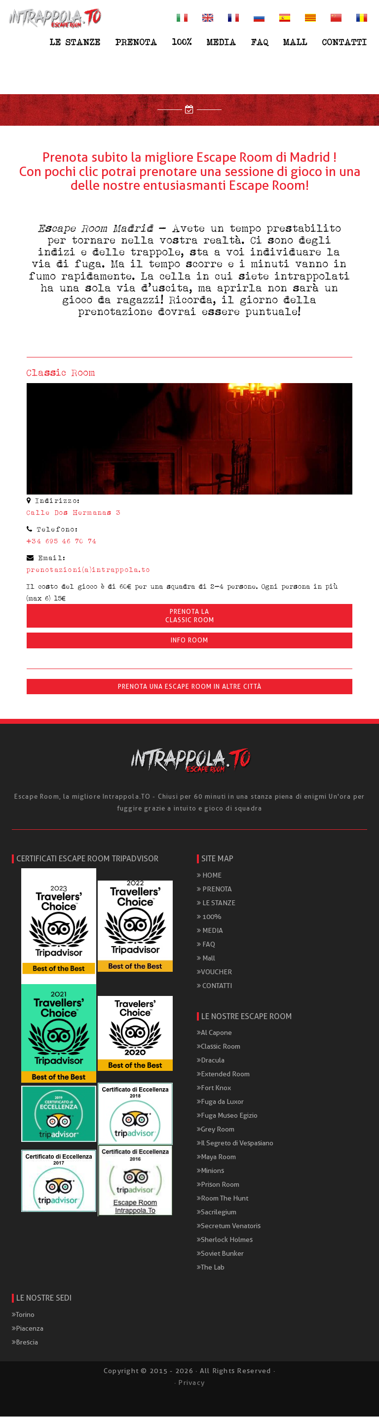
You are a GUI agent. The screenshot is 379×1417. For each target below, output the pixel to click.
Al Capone (214, 1033)
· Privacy (189, 1383)
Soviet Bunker (220, 1254)
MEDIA (221, 42)
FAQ (259, 42)
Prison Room (218, 1185)
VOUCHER (214, 972)
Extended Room (223, 1074)
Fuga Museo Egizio (227, 1116)
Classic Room (218, 1047)
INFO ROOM (189, 640)
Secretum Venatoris (229, 1226)
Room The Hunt (222, 1199)
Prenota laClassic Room (189, 616)
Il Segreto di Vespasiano (235, 1143)
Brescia (25, 1342)
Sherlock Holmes (225, 1240)
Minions (210, 1171)
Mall (295, 42)
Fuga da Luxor (220, 1102)
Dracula (211, 1060)
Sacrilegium (216, 1212)
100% (182, 42)
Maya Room (216, 1157)
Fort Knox (214, 1088)
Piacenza (27, 1329)
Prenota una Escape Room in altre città (190, 687)
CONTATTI (344, 42)
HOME (209, 875)
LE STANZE (75, 42)
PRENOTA (136, 42)
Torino (23, 1315)
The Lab (211, 1268)
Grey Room (215, 1130)
